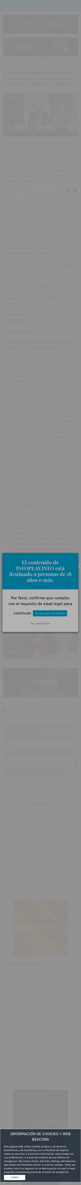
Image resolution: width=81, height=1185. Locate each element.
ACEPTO (14, 1177)
